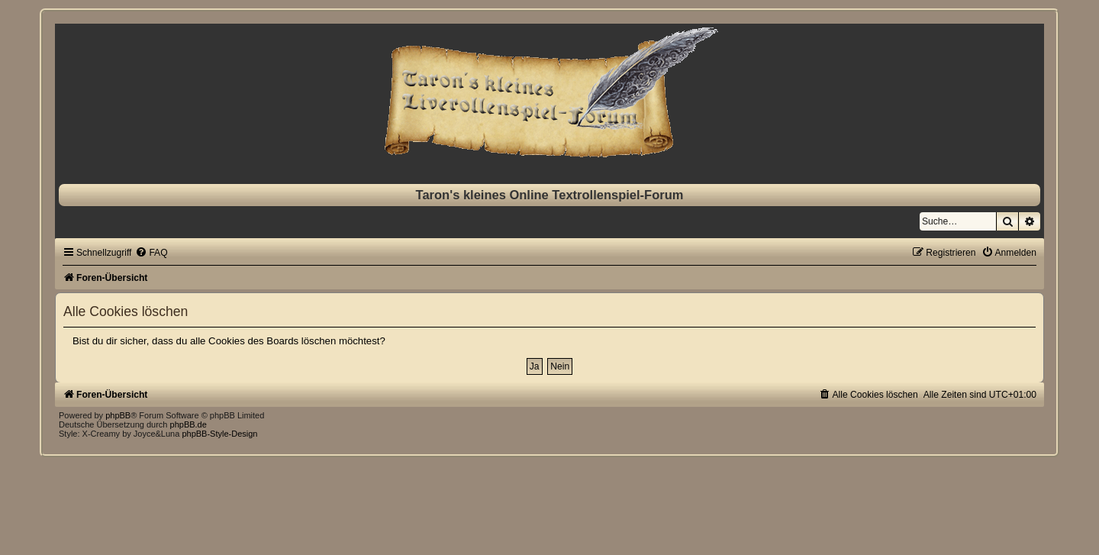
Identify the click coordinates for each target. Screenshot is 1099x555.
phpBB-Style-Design (219, 433)
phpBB (118, 415)
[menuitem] (151, 252)
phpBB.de (188, 424)
